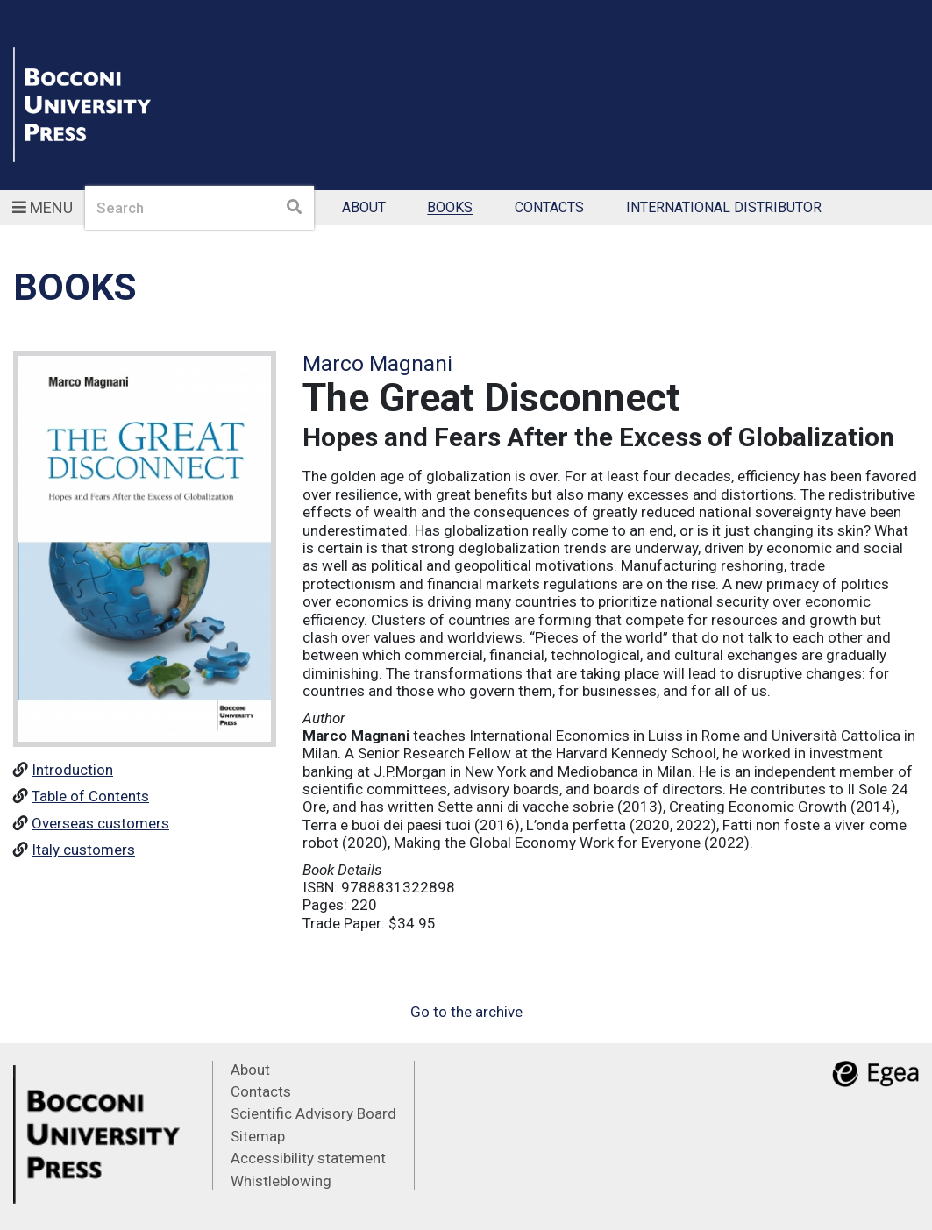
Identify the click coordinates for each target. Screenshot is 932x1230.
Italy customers (83, 849)
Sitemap (258, 1136)
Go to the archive (466, 1011)
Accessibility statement (308, 1158)
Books (450, 208)
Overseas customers (100, 823)
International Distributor (724, 208)
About (364, 208)
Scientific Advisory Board (313, 1113)
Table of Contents (90, 796)
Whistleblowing (281, 1181)
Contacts (549, 208)
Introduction (72, 770)
